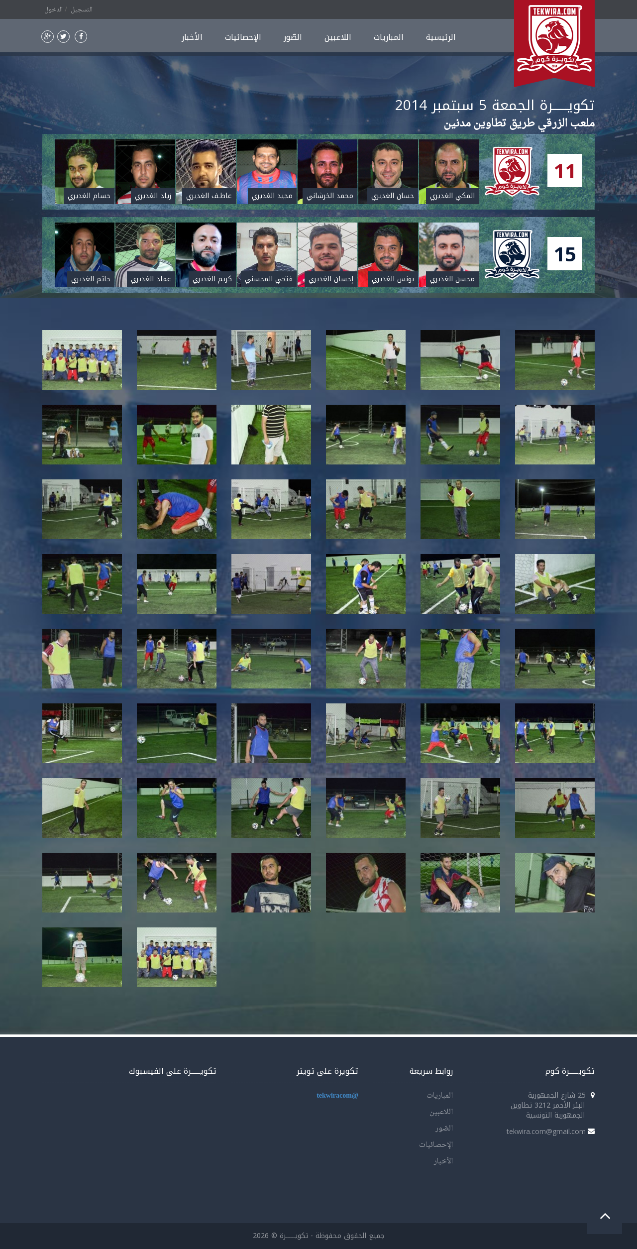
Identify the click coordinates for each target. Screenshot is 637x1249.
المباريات (389, 37)
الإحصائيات (243, 37)
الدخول (53, 9)
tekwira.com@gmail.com (546, 1131)
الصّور (293, 37)
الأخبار (192, 37)
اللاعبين (337, 37)
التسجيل (82, 9)
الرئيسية (441, 37)
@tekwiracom (337, 1096)
